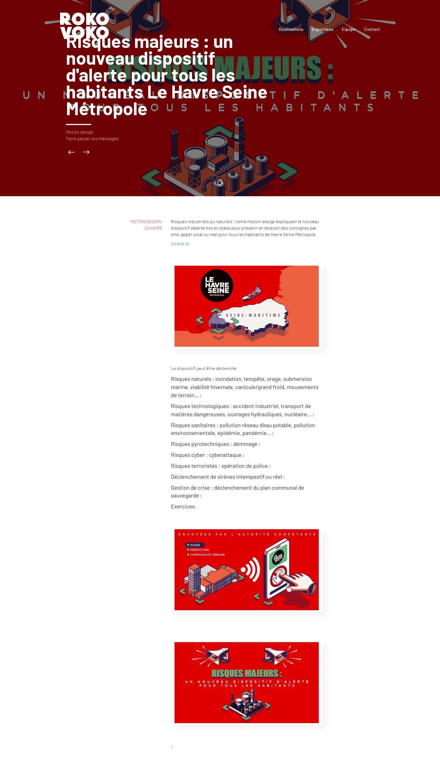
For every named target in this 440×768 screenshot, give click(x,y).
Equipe (349, 29)
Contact (372, 29)
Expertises (322, 29)
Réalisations (291, 29)
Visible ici (180, 244)
